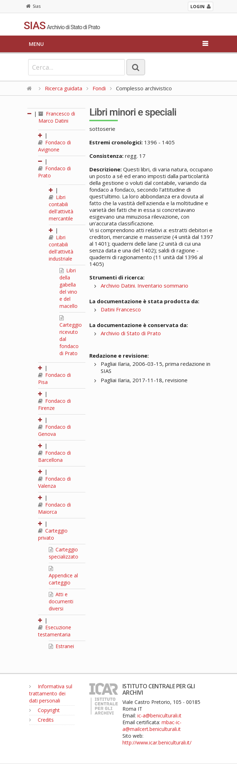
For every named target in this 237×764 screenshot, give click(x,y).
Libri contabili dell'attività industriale (61, 248)
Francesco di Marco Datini (56, 117)
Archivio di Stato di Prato (131, 333)
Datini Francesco (121, 309)
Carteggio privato (53, 534)
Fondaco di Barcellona (54, 456)
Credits (41, 719)
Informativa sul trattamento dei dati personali (50, 693)
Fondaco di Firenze (54, 404)
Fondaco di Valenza (54, 482)
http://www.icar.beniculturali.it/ (156, 742)
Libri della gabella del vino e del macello (68, 288)
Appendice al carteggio (63, 576)
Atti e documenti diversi (61, 601)
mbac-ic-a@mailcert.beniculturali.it (151, 725)
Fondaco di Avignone (54, 146)
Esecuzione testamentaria (54, 631)
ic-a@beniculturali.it (159, 715)
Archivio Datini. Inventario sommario (144, 285)
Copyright (44, 710)
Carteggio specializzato (63, 553)
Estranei (61, 646)
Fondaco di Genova (54, 430)
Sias (33, 6)
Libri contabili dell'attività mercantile (61, 208)
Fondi (99, 88)
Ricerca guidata (63, 88)
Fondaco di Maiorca (54, 508)
